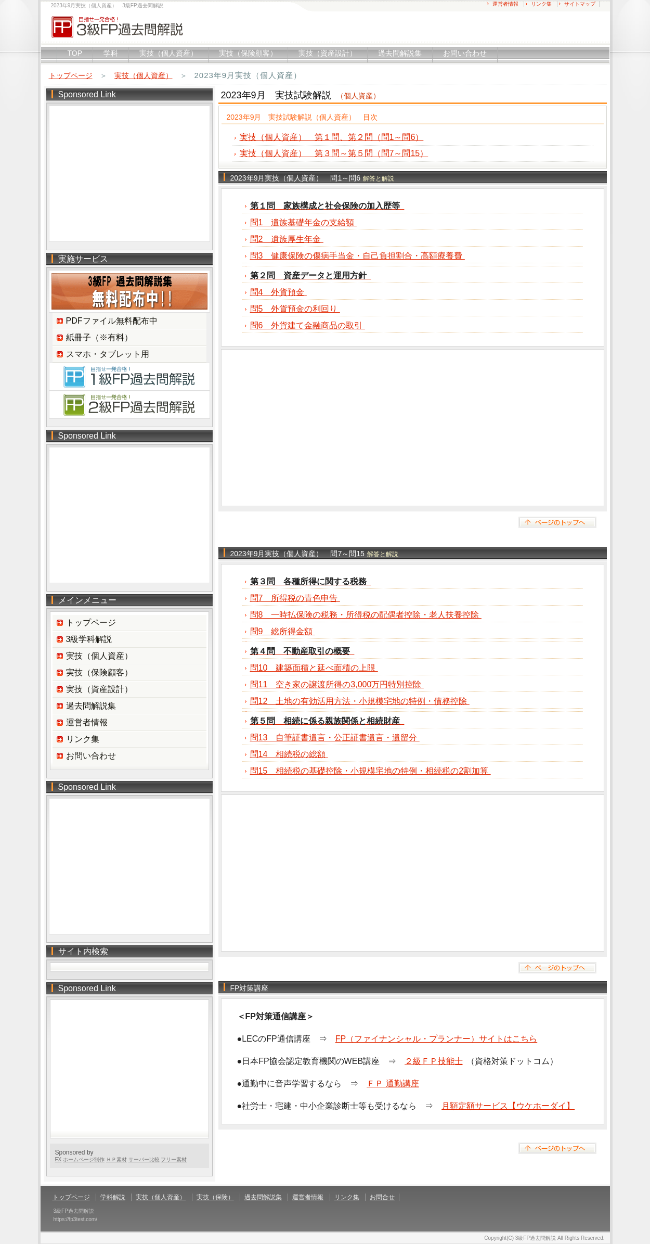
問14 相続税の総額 (289, 754)
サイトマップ (579, 4)
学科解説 (112, 1197)
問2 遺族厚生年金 (286, 239)
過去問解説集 (400, 53)
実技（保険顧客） (248, 53)
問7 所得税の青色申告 (295, 598)
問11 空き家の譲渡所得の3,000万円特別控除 (337, 684)
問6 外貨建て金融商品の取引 (307, 325)
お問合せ (382, 1197)
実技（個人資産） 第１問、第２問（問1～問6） (332, 137)
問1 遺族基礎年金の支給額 (303, 222)
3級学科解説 (89, 639)
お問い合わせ (465, 53)
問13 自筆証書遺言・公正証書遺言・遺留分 (335, 737)
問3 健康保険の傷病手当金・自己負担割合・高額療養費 (357, 255)
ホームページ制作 (84, 1159)
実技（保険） (215, 1197)
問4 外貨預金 (278, 292)
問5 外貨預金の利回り (295, 308)
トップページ (71, 75)
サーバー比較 (144, 1159)
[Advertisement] (412, 428)
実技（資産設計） (327, 53)
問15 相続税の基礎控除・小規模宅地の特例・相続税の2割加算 (370, 770)
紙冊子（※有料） (99, 337)
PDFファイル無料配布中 (112, 320)
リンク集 (541, 4)
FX (58, 1159)
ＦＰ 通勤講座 (393, 1083)
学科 (110, 53)
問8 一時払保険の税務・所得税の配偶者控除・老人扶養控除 (366, 614)
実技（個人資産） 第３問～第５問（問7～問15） (334, 153)
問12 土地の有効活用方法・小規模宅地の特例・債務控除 (360, 701)
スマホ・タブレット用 (107, 354)
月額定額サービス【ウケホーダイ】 (508, 1105)
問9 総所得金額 (282, 631)
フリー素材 (174, 1159)
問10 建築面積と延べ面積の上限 (314, 667)
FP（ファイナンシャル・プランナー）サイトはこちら (436, 1038)
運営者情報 (505, 4)
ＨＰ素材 (116, 1159)
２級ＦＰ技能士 (434, 1061)
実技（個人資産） (168, 53)
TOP (75, 53)
